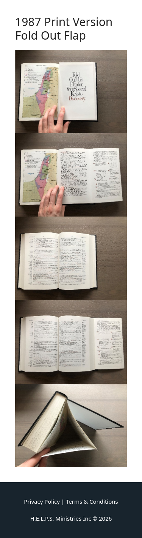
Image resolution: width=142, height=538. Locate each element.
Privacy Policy (42, 501)
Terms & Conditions (92, 501)
